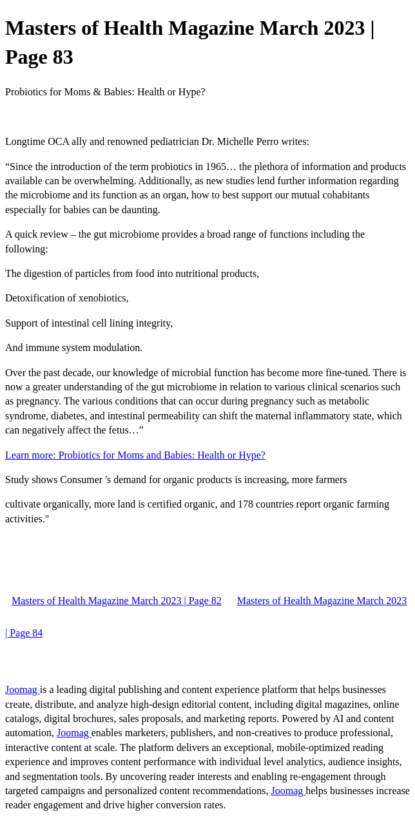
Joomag (22, 689)
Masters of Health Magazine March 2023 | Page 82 (117, 600)
